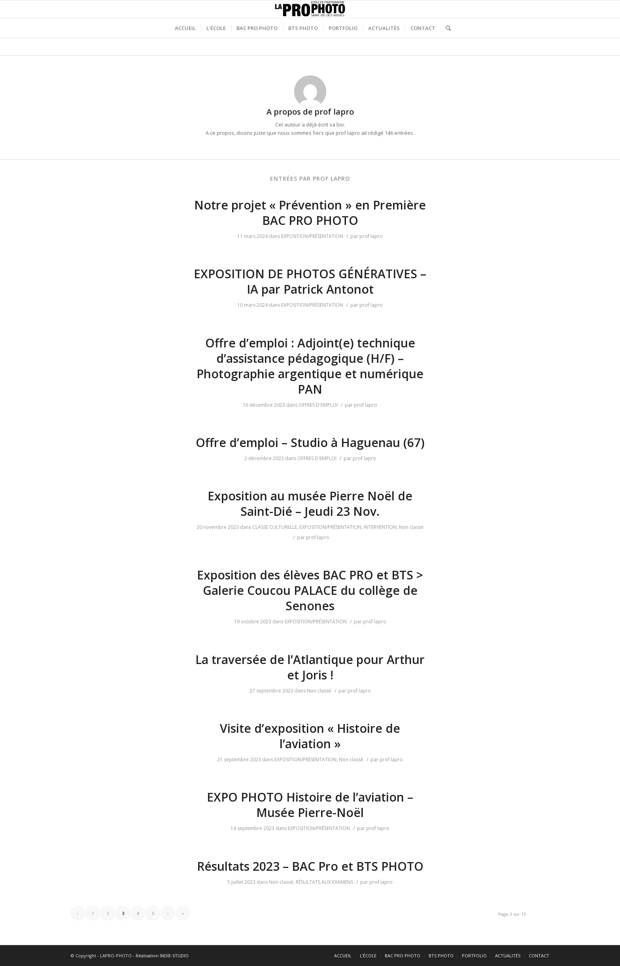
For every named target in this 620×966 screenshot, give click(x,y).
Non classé (411, 527)
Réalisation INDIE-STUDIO (162, 955)
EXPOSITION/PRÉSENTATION (312, 236)
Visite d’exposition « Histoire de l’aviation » (310, 736)
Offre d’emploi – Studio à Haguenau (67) (310, 442)
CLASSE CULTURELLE (274, 527)
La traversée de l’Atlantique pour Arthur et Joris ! (310, 667)
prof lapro (371, 236)
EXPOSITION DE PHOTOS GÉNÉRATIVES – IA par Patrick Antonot (310, 281)
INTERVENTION (380, 527)
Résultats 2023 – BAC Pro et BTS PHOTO (310, 866)
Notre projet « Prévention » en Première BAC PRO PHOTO (310, 212)
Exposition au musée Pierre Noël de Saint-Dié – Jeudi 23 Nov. (310, 503)
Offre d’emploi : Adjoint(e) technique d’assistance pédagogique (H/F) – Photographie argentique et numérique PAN (310, 366)
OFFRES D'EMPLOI (318, 405)
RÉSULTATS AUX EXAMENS (324, 882)
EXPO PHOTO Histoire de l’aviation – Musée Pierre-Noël (310, 805)
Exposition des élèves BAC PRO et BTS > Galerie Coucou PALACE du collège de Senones (310, 590)
